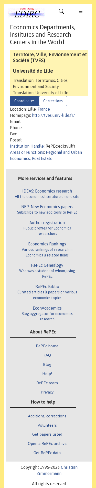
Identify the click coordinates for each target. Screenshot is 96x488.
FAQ (47, 355)
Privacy (47, 392)
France (44, 109)
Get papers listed (47, 434)
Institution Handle (27, 146)
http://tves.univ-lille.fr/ (53, 115)
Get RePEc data (47, 452)
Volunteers (47, 425)
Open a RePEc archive (47, 443)
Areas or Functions (27, 152)
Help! (47, 373)
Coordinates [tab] (24, 101)
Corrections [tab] (53, 101)
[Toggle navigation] (61, 12)
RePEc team (47, 382)
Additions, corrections (47, 416)
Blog (47, 364)
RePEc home (47, 345)
